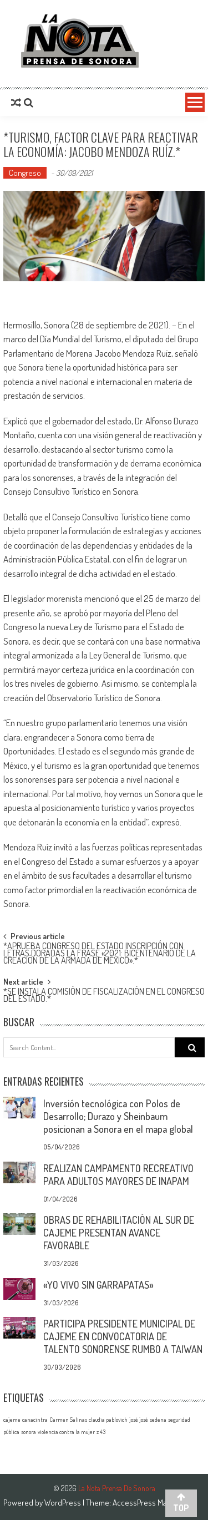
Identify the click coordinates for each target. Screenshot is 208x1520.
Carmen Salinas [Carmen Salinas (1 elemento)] (68, 1419)
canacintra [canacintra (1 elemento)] (35, 1419)
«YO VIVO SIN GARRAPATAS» (98, 1285)
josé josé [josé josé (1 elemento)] (138, 1419)
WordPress (63, 1502)
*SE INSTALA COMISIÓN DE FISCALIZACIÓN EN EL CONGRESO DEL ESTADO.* (104, 996)
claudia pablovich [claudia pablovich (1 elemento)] (108, 1419)
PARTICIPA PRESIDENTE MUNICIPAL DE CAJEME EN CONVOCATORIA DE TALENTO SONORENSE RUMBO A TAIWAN (122, 1336)
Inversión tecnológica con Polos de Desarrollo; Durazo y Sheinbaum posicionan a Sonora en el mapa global (118, 1116)
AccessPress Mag (141, 1502)
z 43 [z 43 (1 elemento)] (101, 1432)
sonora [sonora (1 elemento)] (28, 1432)
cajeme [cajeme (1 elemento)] (12, 1419)
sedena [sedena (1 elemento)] (158, 1419)
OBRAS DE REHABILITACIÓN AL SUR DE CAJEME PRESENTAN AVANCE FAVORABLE (118, 1233)
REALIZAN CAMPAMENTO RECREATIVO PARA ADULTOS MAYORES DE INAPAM (118, 1174)
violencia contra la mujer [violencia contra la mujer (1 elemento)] (66, 1432)
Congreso (25, 173)
